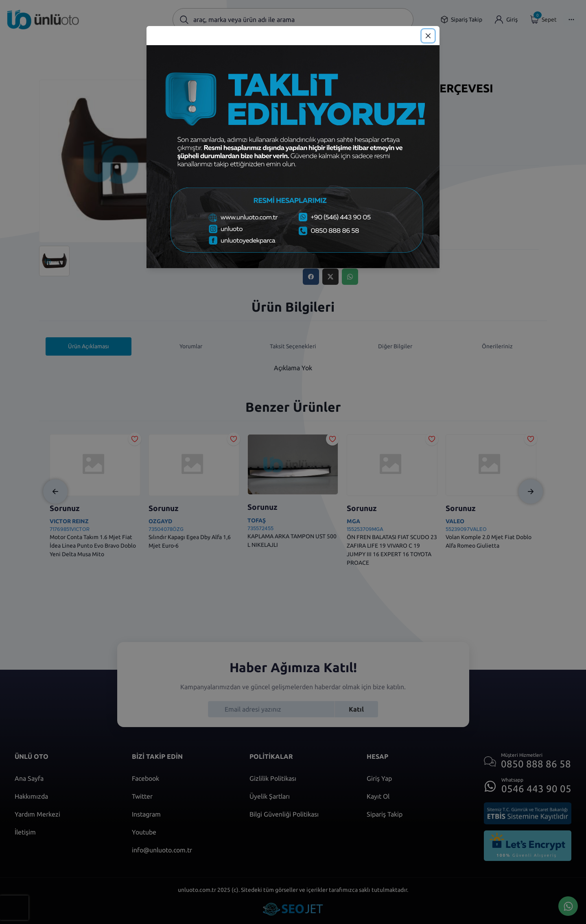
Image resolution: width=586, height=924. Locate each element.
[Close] (428, 35)
